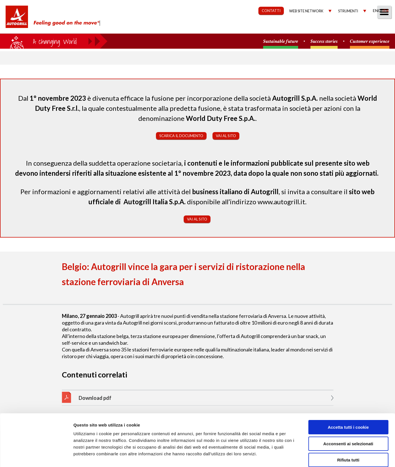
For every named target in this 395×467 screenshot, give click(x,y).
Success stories (324, 41)
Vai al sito (226, 135)
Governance (287, 27)
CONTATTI (271, 10)
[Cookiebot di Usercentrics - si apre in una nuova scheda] (36, 456)
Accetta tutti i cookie (348, 398)
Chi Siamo (178, 27)
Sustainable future (280, 41)
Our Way (209, 27)
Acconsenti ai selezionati (348, 415)
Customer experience (369, 41)
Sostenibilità (246, 27)
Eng (377, 10)
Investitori (326, 27)
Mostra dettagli (297, 456)
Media (356, 27)
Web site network (306, 11)
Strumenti (348, 11)
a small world (53, 41)
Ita (385, 10)
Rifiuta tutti (348, 431)
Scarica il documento (181, 135)
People (381, 27)
